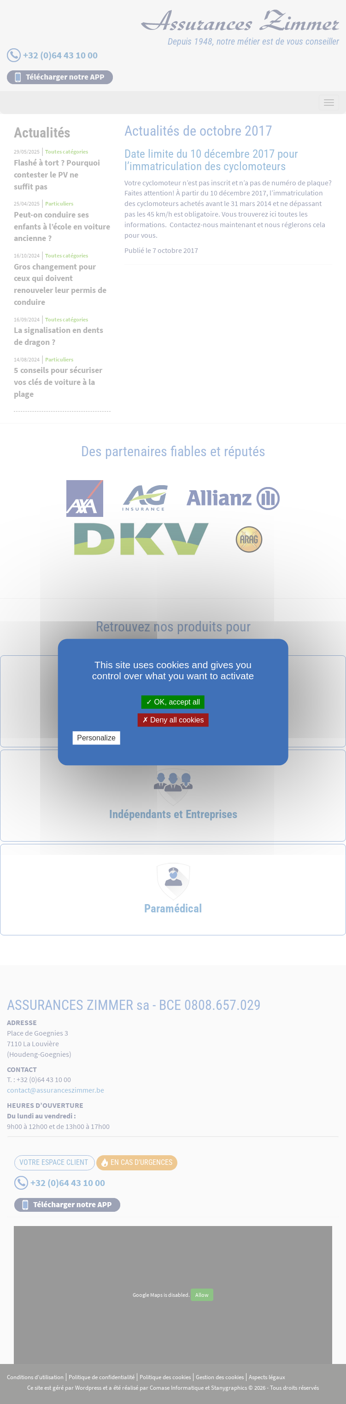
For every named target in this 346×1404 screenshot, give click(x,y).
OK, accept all (173, 702)
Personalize (96, 738)
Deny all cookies (173, 720)
